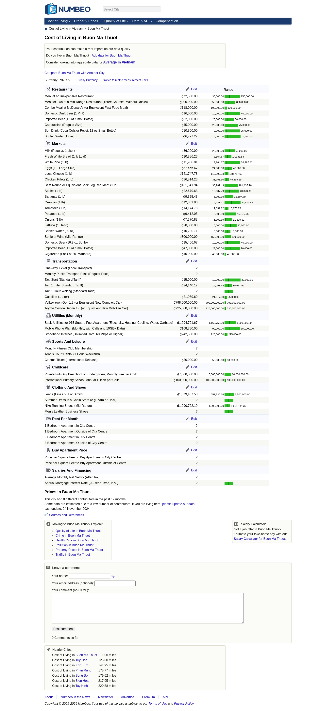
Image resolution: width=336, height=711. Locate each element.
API (165, 697)
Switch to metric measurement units (125, 80)
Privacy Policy (184, 703)
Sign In (115, 576)
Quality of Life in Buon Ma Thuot (78, 531)
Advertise (127, 697)
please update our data (178, 504)
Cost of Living (57, 21)
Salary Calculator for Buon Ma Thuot (259, 538)
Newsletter (105, 697)
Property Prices (86, 21)
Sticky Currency (88, 80)
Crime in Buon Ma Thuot (73, 535)
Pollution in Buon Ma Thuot (74, 545)
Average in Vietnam (119, 62)
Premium (148, 697)
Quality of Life (115, 21)
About (48, 697)
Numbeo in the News (75, 697)
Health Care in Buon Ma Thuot (77, 540)
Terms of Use (157, 703)
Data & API (140, 21)
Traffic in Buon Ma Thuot (73, 554)
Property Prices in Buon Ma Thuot (79, 549)
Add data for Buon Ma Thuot (111, 55)
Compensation (167, 21)
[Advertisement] (262, 51)
